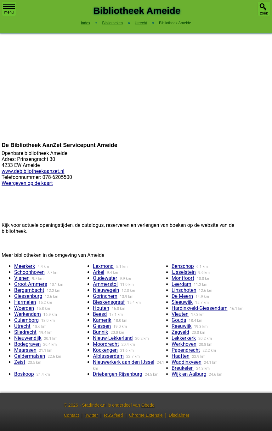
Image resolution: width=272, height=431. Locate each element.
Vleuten (180, 314)
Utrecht (22, 326)
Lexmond (103, 266)
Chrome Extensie (145, 415)
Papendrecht (186, 350)
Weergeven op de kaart (27, 183)
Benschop (183, 266)
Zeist (19, 362)
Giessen (102, 326)
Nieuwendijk (28, 338)
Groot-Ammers (30, 284)
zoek (264, 13)
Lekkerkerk (184, 338)
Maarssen (25, 350)
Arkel (98, 272)
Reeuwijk (182, 326)
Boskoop (24, 374)
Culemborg (26, 320)
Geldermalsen (29, 356)
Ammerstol (105, 284)
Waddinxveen (186, 362)
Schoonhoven (29, 272)
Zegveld (180, 332)
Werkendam (27, 314)
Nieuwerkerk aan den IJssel (123, 362)
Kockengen (105, 350)
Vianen (22, 278)
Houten (101, 308)
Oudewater (105, 278)
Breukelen (183, 368)
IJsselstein (184, 272)
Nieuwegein (106, 290)
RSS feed (113, 415)
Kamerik (102, 320)
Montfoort (183, 278)
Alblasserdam (108, 356)
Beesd (100, 314)
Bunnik (100, 332)
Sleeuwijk (182, 302)
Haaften (181, 356)
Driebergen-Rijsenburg (117, 374)
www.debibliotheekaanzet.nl (33, 171)
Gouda (179, 320)
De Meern (182, 296)
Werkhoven (184, 344)
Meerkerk (24, 266)
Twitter (91, 415)
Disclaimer (179, 415)
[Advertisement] (136, 88)
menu (9, 9)
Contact (71, 415)
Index (85, 23)
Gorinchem (105, 296)
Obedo (148, 405)
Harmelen (25, 302)
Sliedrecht (25, 332)
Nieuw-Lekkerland (113, 338)
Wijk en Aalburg (189, 374)
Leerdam (181, 284)
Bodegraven (27, 344)
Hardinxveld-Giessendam (199, 308)
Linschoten (184, 290)
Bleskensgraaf (109, 302)
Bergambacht (29, 290)
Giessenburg (28, 296)
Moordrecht (106, 344)
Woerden (24, 308)
